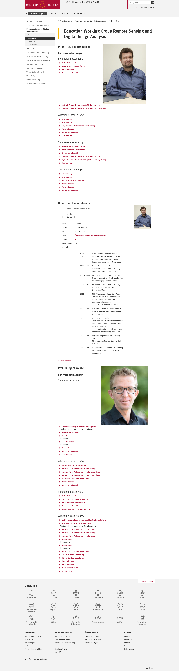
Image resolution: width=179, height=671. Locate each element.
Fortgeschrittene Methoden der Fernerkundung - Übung (81, 472)
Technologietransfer (93, 639)
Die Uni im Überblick (33, 636)
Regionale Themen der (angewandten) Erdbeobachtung (81, 105)
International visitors (146, 7)
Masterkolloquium (68, 70)
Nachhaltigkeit (30, 642)
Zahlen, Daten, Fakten (33, 649)
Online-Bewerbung (62, 639)
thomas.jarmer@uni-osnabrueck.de (91, 235)
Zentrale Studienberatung (65, 642)
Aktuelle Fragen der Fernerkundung (74, 465)
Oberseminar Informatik (70, 73)
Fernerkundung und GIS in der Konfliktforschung (78, 523)
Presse (126, 646)
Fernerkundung (67, 119)
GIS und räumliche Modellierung (73, 180)
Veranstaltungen (91, 642)
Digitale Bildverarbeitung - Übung (73, 66)
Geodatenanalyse (68, 436)
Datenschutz (129, 649)
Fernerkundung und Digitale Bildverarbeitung (91, 21)
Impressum (128, 639)
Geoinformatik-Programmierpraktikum (75, 478)
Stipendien (59, 646)
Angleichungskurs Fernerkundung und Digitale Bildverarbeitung (84, 520)
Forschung (29, 639)
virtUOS (58, 652)
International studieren (64, 636)
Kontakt (127, 636)
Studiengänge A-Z (62, 649)
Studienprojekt (67, 136)
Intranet (127, 642)
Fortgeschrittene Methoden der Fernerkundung (78, 126)
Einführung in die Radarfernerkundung (75, 499)
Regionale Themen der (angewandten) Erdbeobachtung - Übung (84, 108)
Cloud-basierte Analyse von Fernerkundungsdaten (79, 427)
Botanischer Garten (92, 636)
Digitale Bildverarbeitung (70, 63)
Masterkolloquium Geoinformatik (73, 150)
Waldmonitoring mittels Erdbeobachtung (76, 509)
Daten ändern (65, 361)
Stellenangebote (31, 646)
